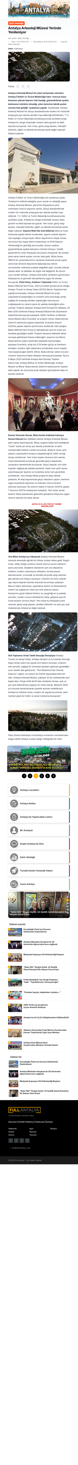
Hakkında (39, 1122)
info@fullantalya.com (19, 1148)
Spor (31, 1129)
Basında (12, 1122)
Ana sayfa (12, 38)
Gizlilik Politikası (26, 1122)
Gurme (11, 1135)
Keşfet (11, 1132)
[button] (68, 897)
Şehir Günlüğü (16, 23)
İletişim (49, 1122)
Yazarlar (33, 1135)
